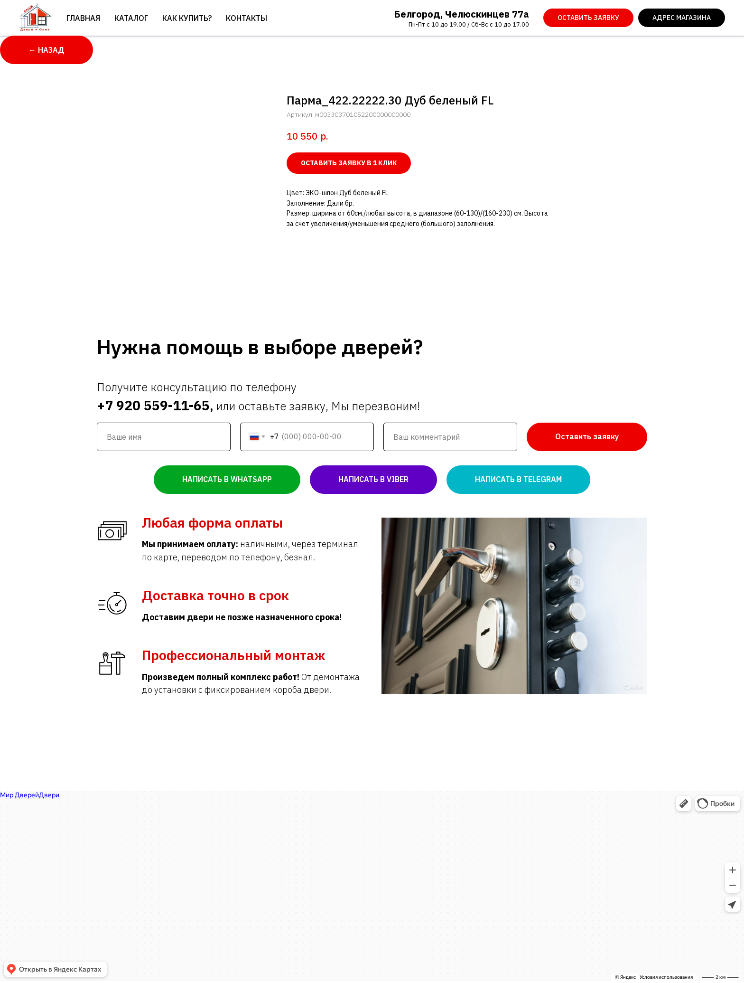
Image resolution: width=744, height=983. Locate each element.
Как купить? (187, 18)
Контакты (246, 18)
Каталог (131, 18)
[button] (588, 18)
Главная (83, 18)
